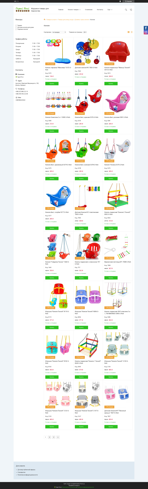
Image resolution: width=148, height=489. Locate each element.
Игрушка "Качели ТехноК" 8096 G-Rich (87, 312)
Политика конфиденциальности (28, 475)
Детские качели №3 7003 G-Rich (86, 68)
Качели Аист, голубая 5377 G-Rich (57, 212)
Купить (52, 83)
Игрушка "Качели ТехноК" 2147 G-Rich (87, 412)
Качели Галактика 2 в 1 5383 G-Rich (57, 117)
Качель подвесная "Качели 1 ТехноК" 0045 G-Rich (88, 362)
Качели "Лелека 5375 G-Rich (114, 165)
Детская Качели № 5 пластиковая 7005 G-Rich (86, 213)
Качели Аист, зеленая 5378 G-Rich (86, 165)
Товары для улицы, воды (65, 19)
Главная (60, 9)
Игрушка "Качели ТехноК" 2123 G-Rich (57, 412)
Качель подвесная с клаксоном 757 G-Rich (87, 263)
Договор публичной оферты (26, 469)
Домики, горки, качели (82, 19)
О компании (88, 9)
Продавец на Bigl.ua (74, 485)
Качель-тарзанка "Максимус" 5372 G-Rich (58, 69)
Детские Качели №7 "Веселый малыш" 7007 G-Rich (115, 412)
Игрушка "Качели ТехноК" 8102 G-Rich (57, 362)
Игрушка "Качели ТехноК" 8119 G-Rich (57, 312)
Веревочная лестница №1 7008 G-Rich (117, 262)
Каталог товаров (73, 9)
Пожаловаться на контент (69, 487)
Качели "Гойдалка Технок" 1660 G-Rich (57, 263)
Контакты (100, 9)
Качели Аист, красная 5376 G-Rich (86, 117)
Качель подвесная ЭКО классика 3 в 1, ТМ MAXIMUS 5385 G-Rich (117, 312)
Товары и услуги (51, 19)
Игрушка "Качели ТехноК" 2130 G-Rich (116, 362)
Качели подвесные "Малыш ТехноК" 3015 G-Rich (117, 69)
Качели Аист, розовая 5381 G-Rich (116, 117)
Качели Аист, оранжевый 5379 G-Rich (58, 165)
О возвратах (21, 472)
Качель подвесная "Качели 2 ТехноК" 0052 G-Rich (117, 213)
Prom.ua (82, 483)
